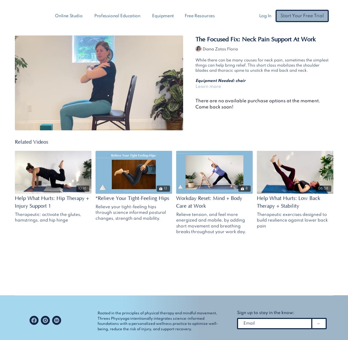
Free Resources (200, 16)
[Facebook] (34, 320)
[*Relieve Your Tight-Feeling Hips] (134, 198)
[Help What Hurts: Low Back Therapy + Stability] (295, 202)
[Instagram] (45, 320)
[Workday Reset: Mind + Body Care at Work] (214, 202)
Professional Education (117, 16)
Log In (265, 16)
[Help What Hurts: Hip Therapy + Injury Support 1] (53, 202)
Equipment (163, 16)
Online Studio (69, 16)
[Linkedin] (56, 320)
